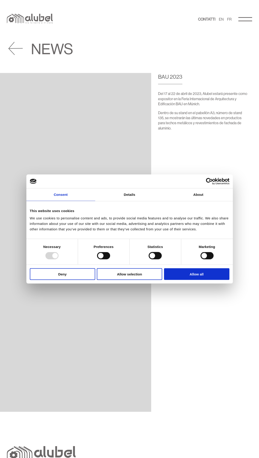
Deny (62, 274)
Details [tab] (129, 195)
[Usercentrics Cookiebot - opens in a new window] (209, 181)
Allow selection (129, 274)
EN (221, 19)
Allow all (197, 274)
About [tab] (198, 195)
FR (229, 19)
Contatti (206, 19)
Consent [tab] (61, 195)
